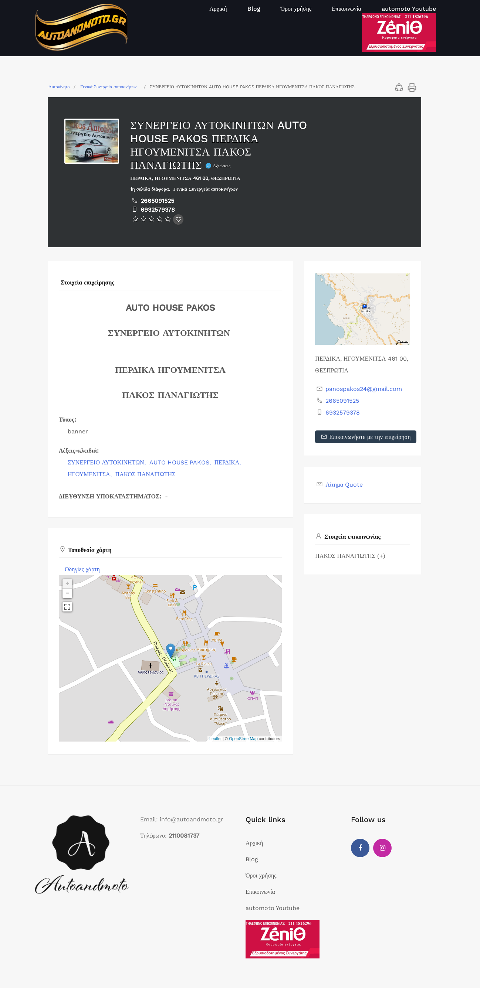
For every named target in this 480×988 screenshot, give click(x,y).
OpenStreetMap (243, 738)
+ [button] (67, 583)
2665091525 (157, 200)
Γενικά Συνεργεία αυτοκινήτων (108, 86)
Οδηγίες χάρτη (82, 569)
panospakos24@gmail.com (363, 388)
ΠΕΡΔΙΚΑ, (228, 462)
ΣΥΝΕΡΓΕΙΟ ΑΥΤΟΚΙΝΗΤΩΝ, (108, 462)
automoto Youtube (409, 8)
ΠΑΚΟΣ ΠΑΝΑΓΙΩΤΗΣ (145, 474)
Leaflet (215, 738)
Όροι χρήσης (296, 8)
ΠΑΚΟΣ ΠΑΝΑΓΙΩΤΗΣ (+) (350, 555)
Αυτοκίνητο (59, 86)
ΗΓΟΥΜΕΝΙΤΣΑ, (91, 474)
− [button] (67, 593)
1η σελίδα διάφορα (149, 189)
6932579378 (158, 209)
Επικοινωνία (346, 8)
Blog (253, 8)
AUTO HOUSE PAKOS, (181, 462)
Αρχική (218, 8)
